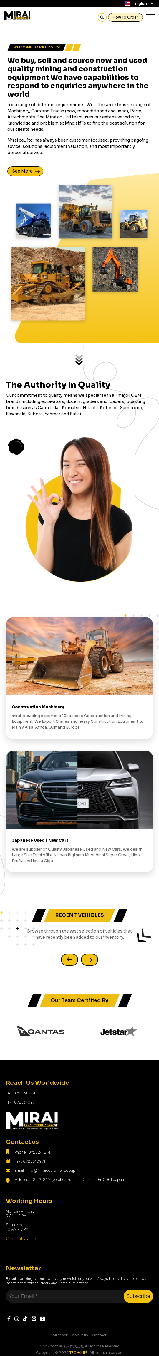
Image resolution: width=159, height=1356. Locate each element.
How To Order (125, 17)
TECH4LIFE (78, 1352)
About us (80, 1335)
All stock (60, 1335)
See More (22, 171)
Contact (99, 1335)
